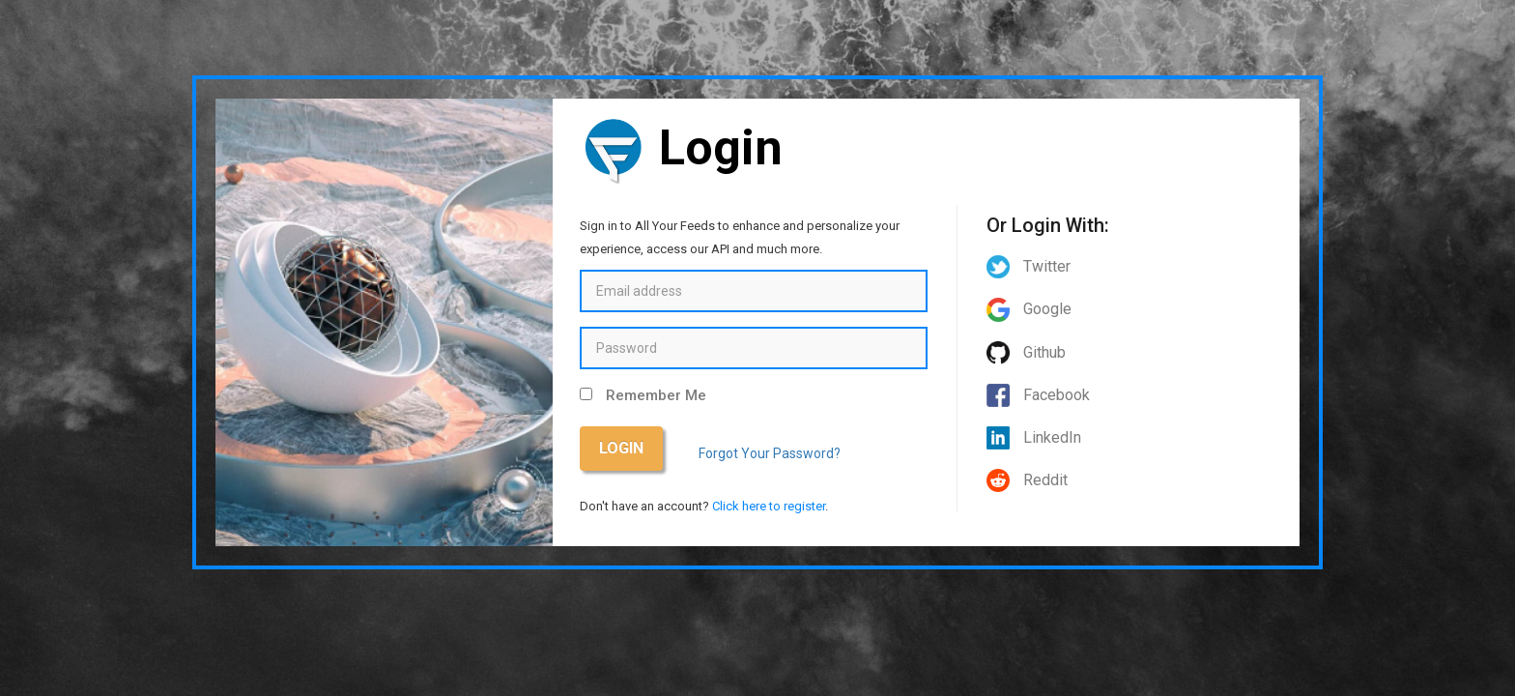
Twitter (1028, 266)
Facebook (1038, 395)
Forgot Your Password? (770, 453)
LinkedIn (1033, 437)
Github (1026, 352)
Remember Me (656, 395)
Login (621, 448)
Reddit (1027, 480)
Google (1029, 309)
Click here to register (768, 506)
